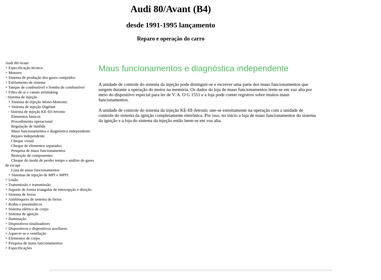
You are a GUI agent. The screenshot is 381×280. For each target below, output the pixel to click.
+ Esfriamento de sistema (25, 82)
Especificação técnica (26, 67)
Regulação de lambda (28, 126)
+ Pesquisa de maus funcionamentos (34, 243)
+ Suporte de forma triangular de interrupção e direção (48, 189)
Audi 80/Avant (17, 63)
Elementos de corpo (24, 238)
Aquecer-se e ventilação (27, 233)
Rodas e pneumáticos (25, 204)
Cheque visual (22, 140)
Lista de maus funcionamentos (35, 170)
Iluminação (17, 218)
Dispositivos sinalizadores (29, 223)
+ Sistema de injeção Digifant (31, 106)
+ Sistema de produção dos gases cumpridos (40, 77)
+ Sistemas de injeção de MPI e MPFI (38, 175)
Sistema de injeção (22, 97)
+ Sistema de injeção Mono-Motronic (38, 102)
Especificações (20, 248)
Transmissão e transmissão (30, 184)
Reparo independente (28, 136)
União (13, 179)
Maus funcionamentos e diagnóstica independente (50, 131)
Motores (15, 72)
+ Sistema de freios (20, 194)
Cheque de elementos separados (36, 145)
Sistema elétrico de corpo (29, 209)
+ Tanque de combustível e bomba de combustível (45, 87)
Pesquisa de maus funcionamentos (38, 150)
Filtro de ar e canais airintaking (33, 92)
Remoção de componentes (32, 155)
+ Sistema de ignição (21, 214)
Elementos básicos (26, 116)
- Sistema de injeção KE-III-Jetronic (36, 111)
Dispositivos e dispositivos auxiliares (38, 228)
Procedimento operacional (32, 121)
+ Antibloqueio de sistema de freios (33, 199)
